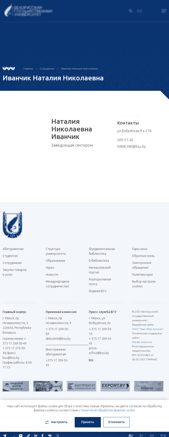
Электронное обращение (141, 265)
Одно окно (139, 249)
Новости (52, 274)
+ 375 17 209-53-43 (100, 341)
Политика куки (142, 274)
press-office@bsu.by (99, 350)
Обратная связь (143, 256)
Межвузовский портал (100, 270)
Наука (50, 267)
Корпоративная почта (100, 282)
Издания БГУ (97, 291)
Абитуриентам (15, 249)
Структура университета (56, 251)
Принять (87, 422)
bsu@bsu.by (11, 357)
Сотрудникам (12, 263)
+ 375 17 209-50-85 (57, 331)
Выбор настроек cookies (144, 284)
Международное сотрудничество (57, 286)
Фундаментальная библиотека (102, 251)
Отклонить (116, 422)
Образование (55, 260)
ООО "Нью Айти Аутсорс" (148, 329)
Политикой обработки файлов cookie (108, 410)
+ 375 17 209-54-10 (100, 331)
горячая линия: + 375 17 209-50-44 (15, 341)
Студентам (10, 256)
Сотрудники (47, 68)
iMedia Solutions (142, 342)
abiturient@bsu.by (58, 338)
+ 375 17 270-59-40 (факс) (14, 350)
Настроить (56, 422)
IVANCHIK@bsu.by (131, 146)
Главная (28, 68)
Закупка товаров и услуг (15, 272)
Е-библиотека (100, 260)
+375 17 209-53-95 (57, 363)
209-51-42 (125, 140)
